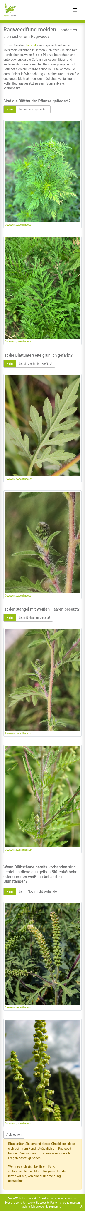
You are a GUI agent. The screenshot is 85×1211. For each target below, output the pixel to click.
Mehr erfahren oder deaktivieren (41, 1206)
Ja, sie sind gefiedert (33, 109)
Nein (9, 109)
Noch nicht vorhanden (43, 891)
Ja (20, 891)
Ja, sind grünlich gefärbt (36, 363)
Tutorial (30, 45)
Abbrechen (14, 1134)
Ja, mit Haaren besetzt (34, 617)
